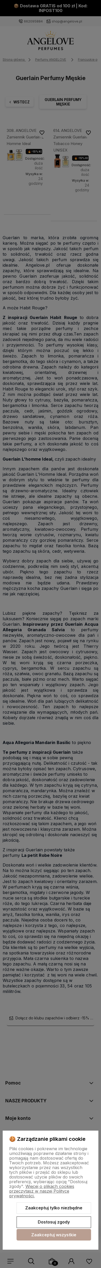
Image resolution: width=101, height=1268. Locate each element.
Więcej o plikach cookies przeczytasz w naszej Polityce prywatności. (41, 1191)
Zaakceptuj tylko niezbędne (53, 1207)
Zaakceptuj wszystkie (53, 1234)
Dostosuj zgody (54, 1222)
